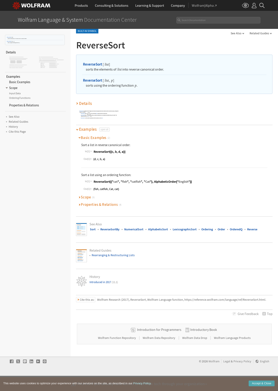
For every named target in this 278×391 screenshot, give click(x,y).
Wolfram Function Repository (117, 351)
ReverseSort (9, 37)
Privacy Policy (242, 375)
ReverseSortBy (109, 229)
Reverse (252, 229)
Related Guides (259, 33)
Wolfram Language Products (232, 351)
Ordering (207, 229)
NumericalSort (133, 229)
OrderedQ (236, 229)
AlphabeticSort (158, 229)
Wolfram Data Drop (195, 351)
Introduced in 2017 (103, 282)
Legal (226, 375)
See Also (236, 33)
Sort (93, 229)
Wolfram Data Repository (159, 351)
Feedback (248, 314)
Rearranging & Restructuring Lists (113, 255)
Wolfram (214, 375)
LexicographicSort (185, 229)
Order (221, 229)
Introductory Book (203, 343)
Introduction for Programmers (159, 343)
